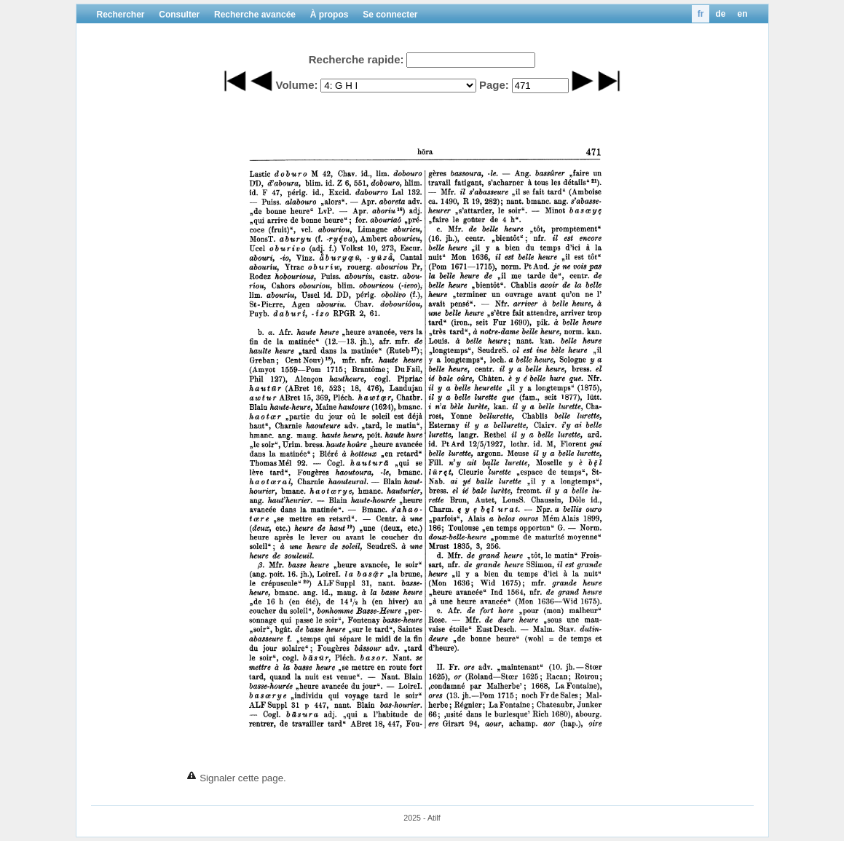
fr (701, 14)
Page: (494, 85)
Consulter (179, 14)
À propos (329, 14)
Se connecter (390, 14)
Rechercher (121, 14)
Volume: (296, 85)
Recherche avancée (255, 14)
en (742, 14)
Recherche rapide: (356, 59)
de (720, 14)
